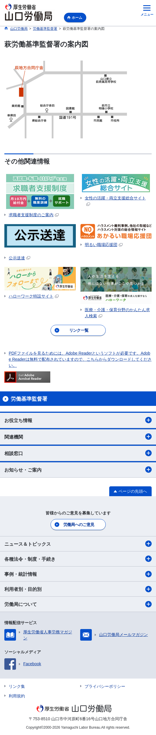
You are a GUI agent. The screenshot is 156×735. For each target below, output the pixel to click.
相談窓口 (78, 453)
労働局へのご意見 (78, 524)
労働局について (78, 604)
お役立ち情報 (78, 420)
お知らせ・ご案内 (78, 469)
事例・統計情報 (78, 574)
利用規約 (17, 696)
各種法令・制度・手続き (78, 559)
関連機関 (78, 436)
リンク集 (17, 686)
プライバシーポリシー (105, 686)
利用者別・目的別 (78, 589)
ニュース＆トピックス (78, 543)
